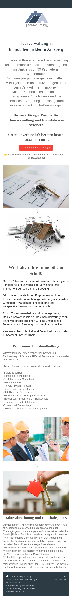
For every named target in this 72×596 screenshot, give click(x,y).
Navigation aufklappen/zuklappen (36, 4)
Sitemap (27, 576)
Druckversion (14, 576)
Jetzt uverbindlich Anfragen (36, 147)
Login (63, 576)
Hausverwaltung (33, 43)
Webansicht (60, 579)
